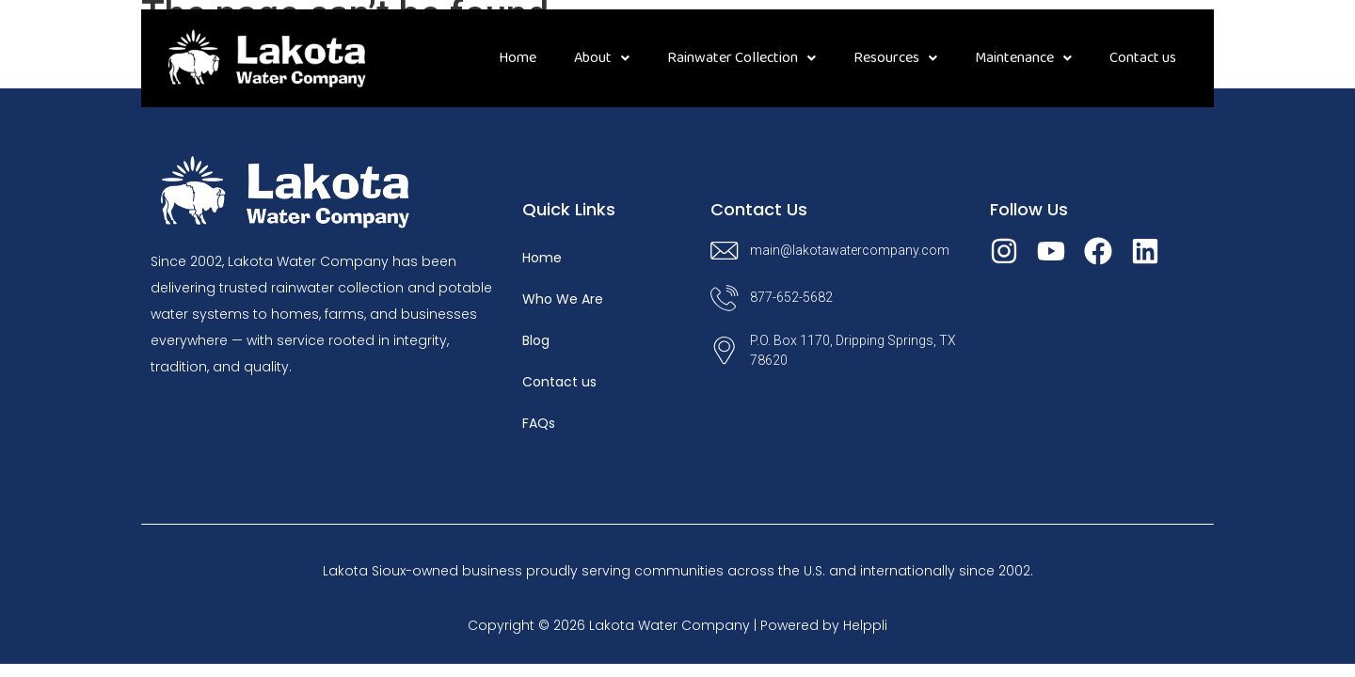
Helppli (865, 625)
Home (517, 58)
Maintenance (1023, 58)
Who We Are (562, 299)
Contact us (1142, 58)
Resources (895, 58)
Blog (536, 340)
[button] (601, 58)
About (602, 58)
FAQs (538, 423)
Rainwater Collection (741, 58)
